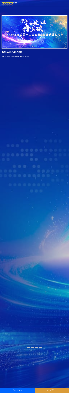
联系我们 (51, 390)
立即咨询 (17, 390)
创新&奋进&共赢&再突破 (12, 52)
